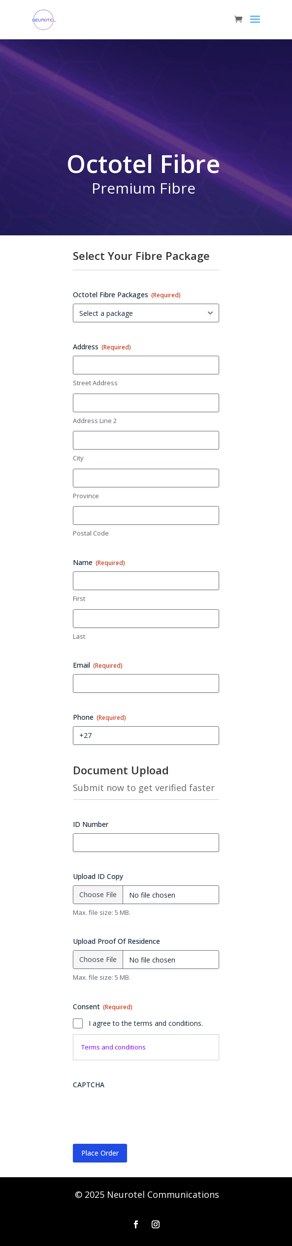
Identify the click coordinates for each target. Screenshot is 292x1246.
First (79, 598)
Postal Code (91, 533)
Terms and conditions (113, 1047)
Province (86, 495)
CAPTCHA (88, 1084)
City (78, 457)
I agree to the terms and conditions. (146, 1023)
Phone (99, 717)
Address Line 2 (95, 420)
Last (79, 636)
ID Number (90, 824)
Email (98, 665)
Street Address (95, 382)
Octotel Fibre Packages (127, 294)
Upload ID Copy (98, 876)
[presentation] (148, 1113)
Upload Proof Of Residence (116, 941)
